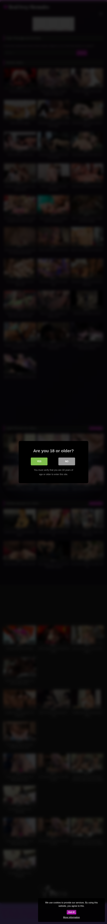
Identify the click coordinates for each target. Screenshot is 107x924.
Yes (39, 461)
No (66, 461)
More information (71, 917)
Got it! (71, 912)
